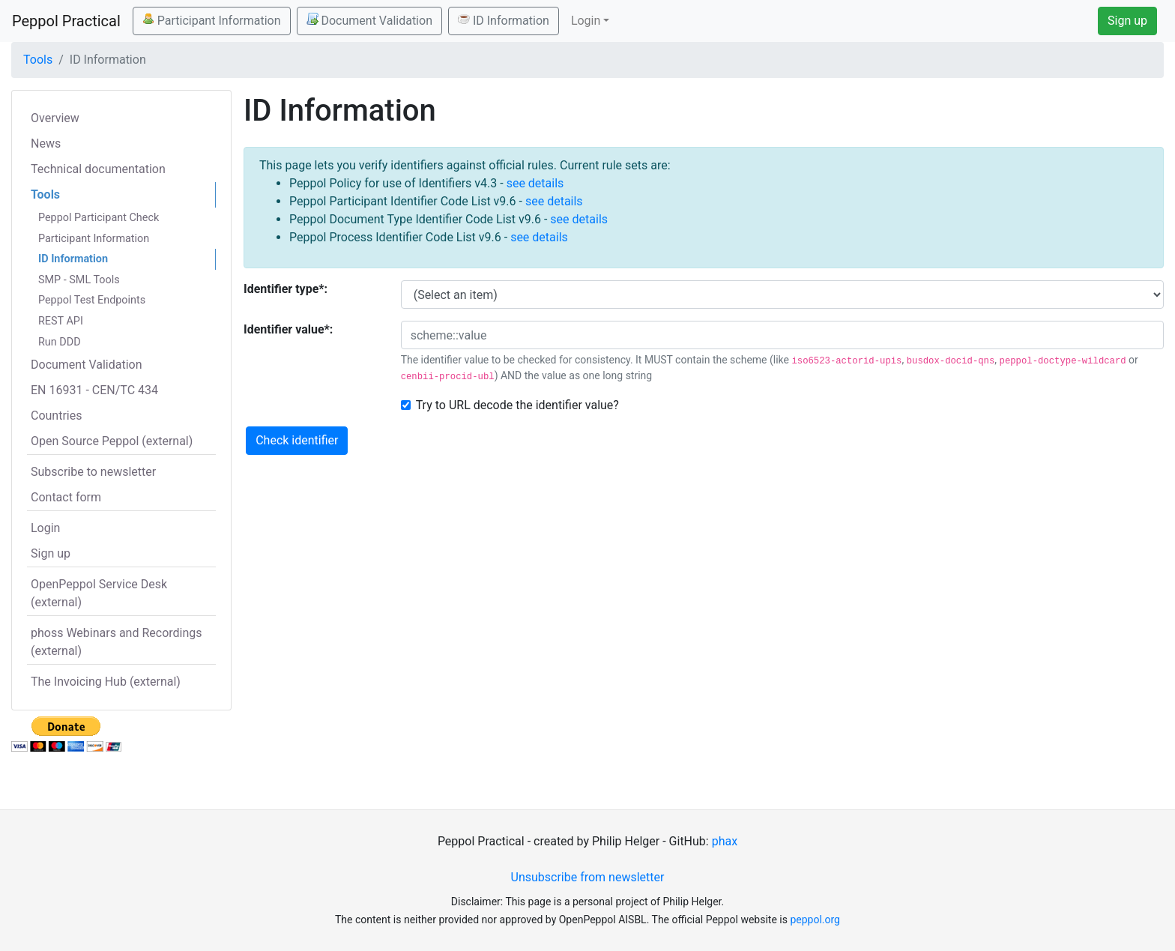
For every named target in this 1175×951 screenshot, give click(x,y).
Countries (56, 415)
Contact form (66, 497)
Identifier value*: (288, 329)
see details (535, 183)
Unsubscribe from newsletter (588, 877)
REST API (60, 321)
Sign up (1127, 20)
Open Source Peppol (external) (112, 441)
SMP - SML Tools (79, 280)
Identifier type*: (285, 289)
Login (45, 528)
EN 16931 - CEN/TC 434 (94, 390)
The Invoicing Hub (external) (106, 681)
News (46, 143)
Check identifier (297, 440)
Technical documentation (98, 169)
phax (724, 841)
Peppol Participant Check (98, 217)
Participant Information (211, 20)
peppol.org (815, 920)
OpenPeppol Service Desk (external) (99, 593)
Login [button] (585, 20)
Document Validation (369, 20)
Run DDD (59, 342)
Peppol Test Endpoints (91, 300)
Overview (55, 118)
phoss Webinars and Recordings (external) (116, 642)
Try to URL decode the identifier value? (517, 405)
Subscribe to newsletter (93, 472)
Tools (37, 59)
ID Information (503, 20)
